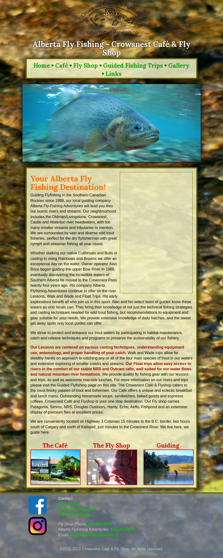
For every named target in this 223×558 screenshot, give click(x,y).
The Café (55, 445)
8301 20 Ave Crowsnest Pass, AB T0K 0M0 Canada (77, 509)
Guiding (167, 445)
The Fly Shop (111, 445)
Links (114, 74)
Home (42, 65)
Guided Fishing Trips (133, 65)
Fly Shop (85, 65)
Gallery (178, 65)
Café (61, 65)
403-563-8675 (122, 529)
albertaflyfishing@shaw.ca (94, 535)
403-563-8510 (100, 524)
